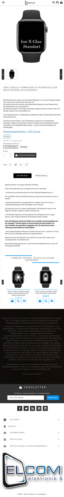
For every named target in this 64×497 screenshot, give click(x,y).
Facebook (19, 408)
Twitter (26, 408)
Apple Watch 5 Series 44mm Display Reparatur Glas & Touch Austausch (18, 293)
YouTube (38, 408)
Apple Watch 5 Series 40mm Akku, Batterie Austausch (46, 292)
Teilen (10, 164)
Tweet (15, 164)
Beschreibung (22, 176)
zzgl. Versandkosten (16, 140)
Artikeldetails (41, 176)
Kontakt (12, 426)
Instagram (45, 408)
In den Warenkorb (26, 155)
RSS (32, 408)
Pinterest (26, 164)
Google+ (21, 164)
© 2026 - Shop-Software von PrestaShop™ (32, 494)
